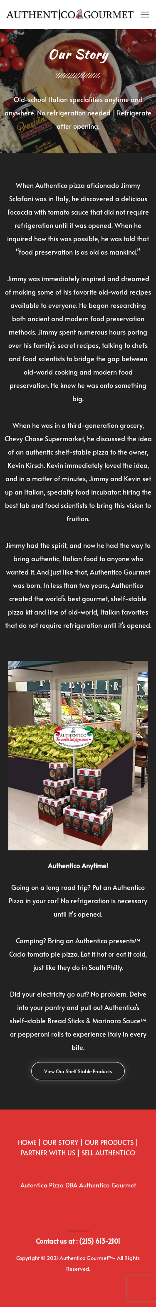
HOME (27, 1142)
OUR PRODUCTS (109, 1142)
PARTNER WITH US (48, 1152)
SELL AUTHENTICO (108, 1152)
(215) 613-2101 (99, 1240)
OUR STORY (60, 1142)
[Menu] (145, 14)
